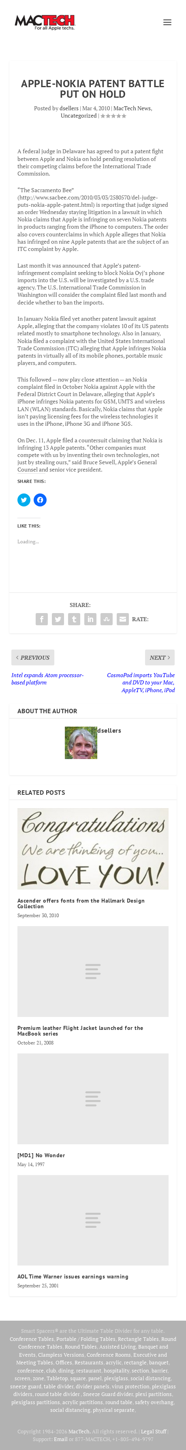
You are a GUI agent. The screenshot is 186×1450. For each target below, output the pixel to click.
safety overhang (154, 1402)
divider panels (92, 1386)
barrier (159, 1370)
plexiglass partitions (35, 1402)
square (78, 1378)
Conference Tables (32, 1339)
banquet (159, 1362)
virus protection (131, 1386)
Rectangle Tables (138, 1339)
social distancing (150, 1378)
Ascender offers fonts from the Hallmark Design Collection (81, 903)
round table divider (58, 1394)
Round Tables (81, 1346)
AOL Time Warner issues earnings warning (73, 1276)
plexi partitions (153, 1394)
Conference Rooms (109, 1354)
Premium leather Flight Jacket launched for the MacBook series (80, 1030)
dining (66, 1370)
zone (38, 1378)
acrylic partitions (82, 1402)
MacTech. (79, 1431)
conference (30, 1370)
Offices (64, 1362)
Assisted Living (117, 1346)
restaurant (88, 1370)
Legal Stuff (153, 1431)
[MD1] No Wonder (41, 1155)
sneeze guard (25, 1386)
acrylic (114, 1362)
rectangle (135, 1362)
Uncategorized (79, 115)
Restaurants (89, 1362)
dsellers (69, 108)
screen (22, 1378)
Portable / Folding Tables (85, 1339)
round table (119, 1402)
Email (61, 1439)
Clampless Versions (61, 1354)
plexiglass (116, 1378)
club (51, 1370)
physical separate (114, 1410)
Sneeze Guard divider (108, 1394)
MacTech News (132, 108)
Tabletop (57, 1378)
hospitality (116, 1370)
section (140, 1370)
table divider (58, 1386)
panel (95, 1378)
